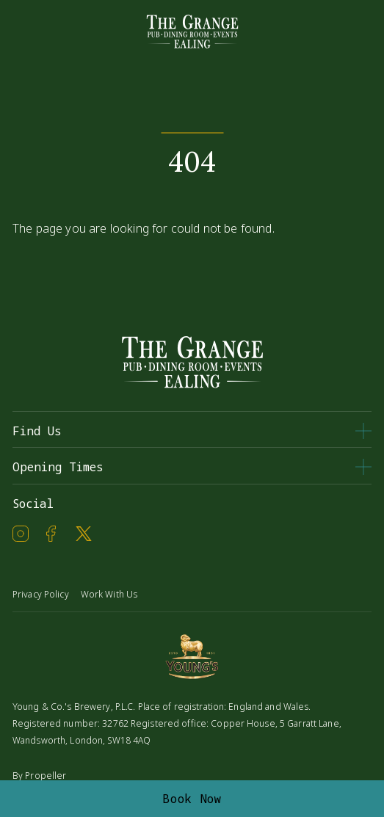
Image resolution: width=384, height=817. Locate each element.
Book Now (192, 799)
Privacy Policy (40, 594)
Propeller (45, 775)
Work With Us (109, 594)
